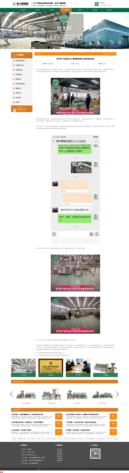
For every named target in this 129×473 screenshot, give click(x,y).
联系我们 (109, 10)
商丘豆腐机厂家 (82, 438)
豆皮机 (45, 438)
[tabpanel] (26, 395)
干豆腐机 (26, 438)
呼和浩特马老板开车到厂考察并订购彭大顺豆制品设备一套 (54, 355)
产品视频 (94, 10)
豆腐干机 (40, 438)
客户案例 (66, 10)
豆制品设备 (50, 438)
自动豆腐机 (21, 438)
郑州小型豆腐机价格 (92, 438)
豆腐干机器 (68, 438)
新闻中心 (80, 10)
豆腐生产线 (111, 438)
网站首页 (23, 10)
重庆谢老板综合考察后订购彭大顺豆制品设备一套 (51, 352)
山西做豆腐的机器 (103, 438)
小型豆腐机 (75, 438)
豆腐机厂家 (106, 53)
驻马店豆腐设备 (33, 438)
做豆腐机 (56, 438)
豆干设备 (62, 438)
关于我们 (37, 10)
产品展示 (51, 10)
